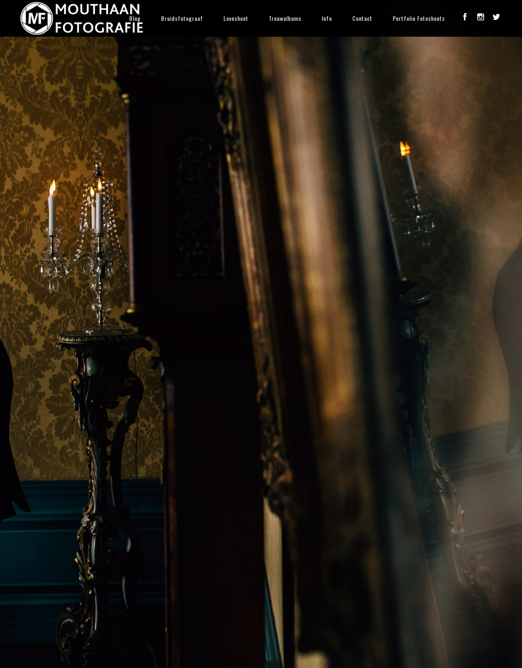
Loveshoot (235, 18)
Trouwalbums (285, 18)
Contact (362, 18)
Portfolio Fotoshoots (419, 18)
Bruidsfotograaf (182, 18)
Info (327, 18)
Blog (135, 18)
